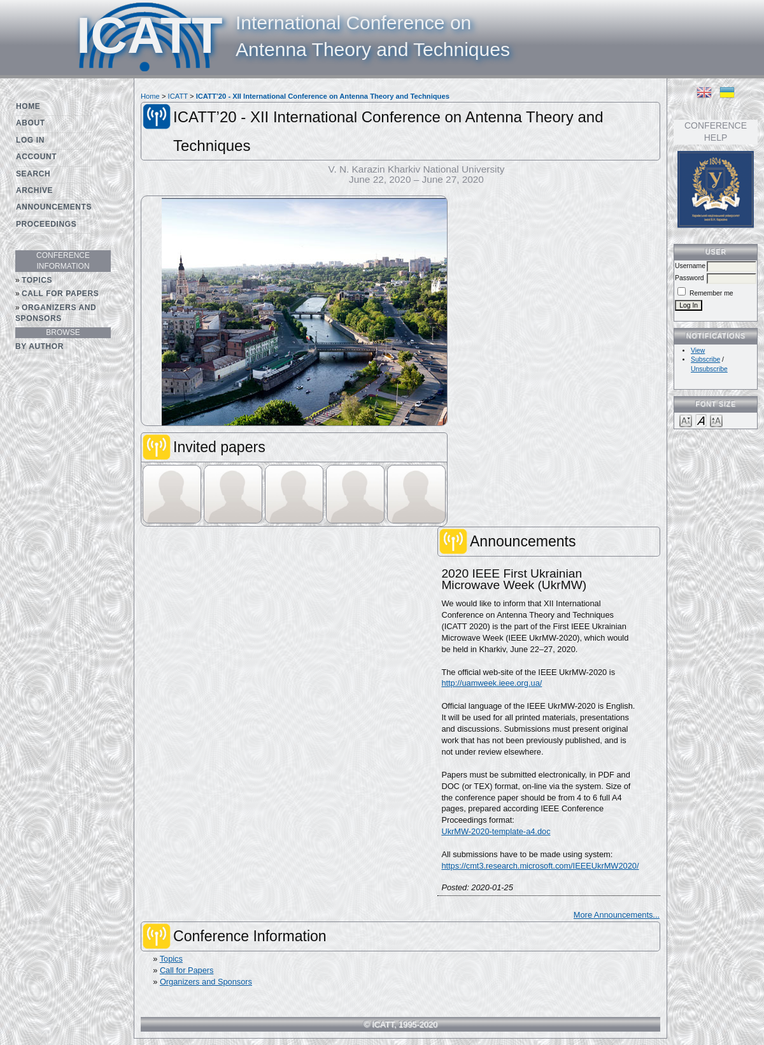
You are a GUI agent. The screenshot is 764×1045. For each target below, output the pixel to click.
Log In (30, 140)
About (30, 122)
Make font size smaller (685, 420)
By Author (39, 346)
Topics (37, 280)
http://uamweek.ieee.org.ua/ (491, 683)
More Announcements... (617, 915)
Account (36, 156)
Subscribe (705, 359)
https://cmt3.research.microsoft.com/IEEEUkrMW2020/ (540, 866)
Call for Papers (60, 293)
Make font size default (701, 420)
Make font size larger (716, 420)
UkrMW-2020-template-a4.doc (495, 831)
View (698, 350)
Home (28, 106)
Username (690, 265)
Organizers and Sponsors (55, 313)
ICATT (178, 96)
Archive (34, 190)
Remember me (711, 293)
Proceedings (46, 224)
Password (689, 277)
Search (33, 173)
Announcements (54, 207)
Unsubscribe (709, 369)
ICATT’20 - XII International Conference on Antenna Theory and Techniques (322, 96)
